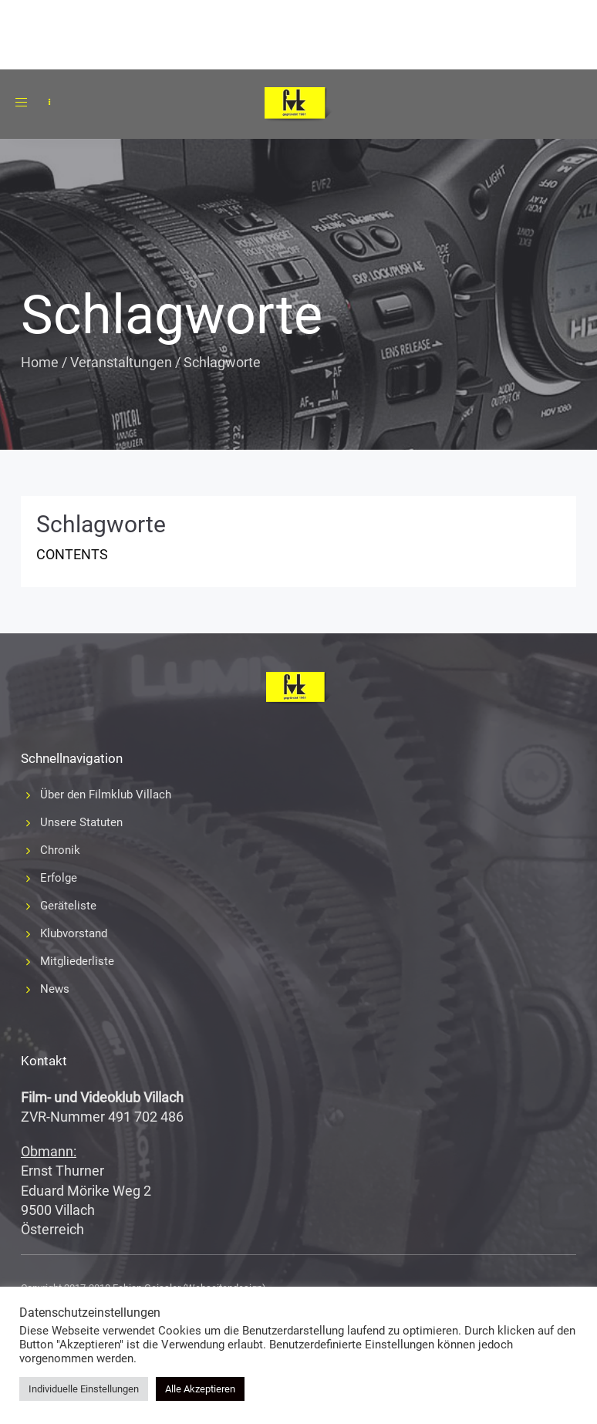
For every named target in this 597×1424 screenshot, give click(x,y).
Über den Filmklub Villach (105, 794)
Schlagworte (101, 524)
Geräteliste (68, 906)
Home (40, 362)
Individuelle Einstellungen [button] (84, 1389)
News (54, 989)
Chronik (60, 850)
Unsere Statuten (81, 822)
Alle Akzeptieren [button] (200, 1389)
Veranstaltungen (121, 362)
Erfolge (58, 878)
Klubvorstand (73, 933)
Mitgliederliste (77, 961)
